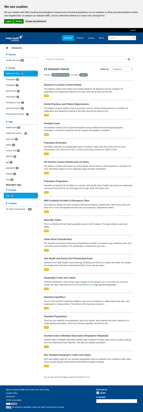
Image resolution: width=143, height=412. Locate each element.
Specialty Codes (52, 220)
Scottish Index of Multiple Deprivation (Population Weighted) (76, 336)
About (101, 38)
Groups (91, 38)
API (77, 377)
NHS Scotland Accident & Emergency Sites (67, 200)
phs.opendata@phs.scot (81, 285)
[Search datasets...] (85, 59)
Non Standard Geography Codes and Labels (67, 355)
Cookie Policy (12, 393)
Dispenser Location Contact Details (63, 85)
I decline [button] (18, 21)
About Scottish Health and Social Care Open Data (27, 389)
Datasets (68, 38)
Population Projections (56, 181)
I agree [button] (9, 21)
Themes (80, 38)
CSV (46, 96)
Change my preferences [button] (35, 21)
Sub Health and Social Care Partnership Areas (68, 258)
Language (100, 397)
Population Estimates (55, 143)
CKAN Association (14, 400)
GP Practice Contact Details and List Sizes (66, 162)
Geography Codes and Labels (60, 278)
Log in (133, 30)
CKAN (101, 392)
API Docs (85, 377)
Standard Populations (55, 316)
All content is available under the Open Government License (35, 407)
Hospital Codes (52, 123)
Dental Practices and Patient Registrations (66, 104)
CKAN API (10, 396)
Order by (104, 69)
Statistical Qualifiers (54, 297)
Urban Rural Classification (58, 239)
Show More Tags (13, 185)
